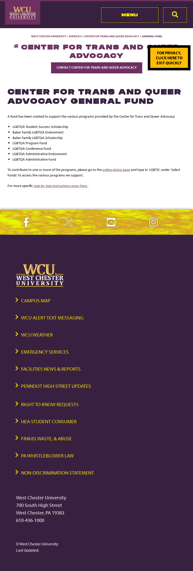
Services (75, 36)
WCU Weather (37, 334)
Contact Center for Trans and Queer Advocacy (97, 67)
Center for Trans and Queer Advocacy (111, 36)
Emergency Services (45, 352)
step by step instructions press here (61, 185)
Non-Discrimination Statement (57, 472)
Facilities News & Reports (51, 369)
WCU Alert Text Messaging (52, 317)
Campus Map (36, 300)
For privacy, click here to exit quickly (169, 57)
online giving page (116, 169)
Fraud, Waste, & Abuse (46, 438)
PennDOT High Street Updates (56, 386)
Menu (129, 15)
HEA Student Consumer (49, 421)
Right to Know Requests (50, 404)
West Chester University (48, 36)
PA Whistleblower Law (47, 455)
